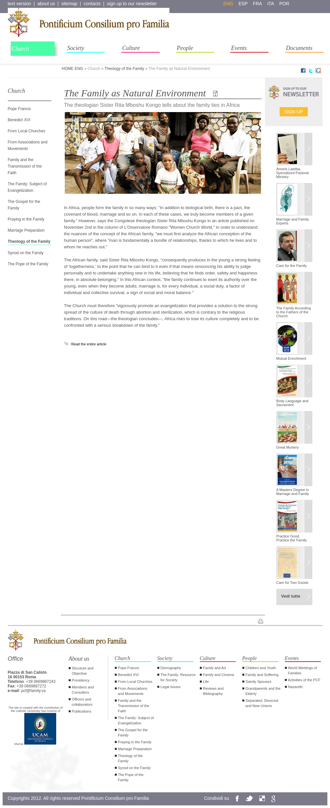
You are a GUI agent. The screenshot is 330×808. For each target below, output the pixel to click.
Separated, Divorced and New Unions (262, 703)
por (284, 3)
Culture (131, 48)
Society (75, 48)
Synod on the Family (25, 253)
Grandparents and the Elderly (263, 691)
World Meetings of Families (302, 670)
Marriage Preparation (26, 230)
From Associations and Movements (133, 691)
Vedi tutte (291, 596)
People (185, 48)
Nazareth (295, 687)
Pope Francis (19, 109)
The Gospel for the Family (133, 732)
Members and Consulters (83, 689)
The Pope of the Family (28, 264)
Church (20, 48)
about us (46, 3)
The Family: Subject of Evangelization (136, 720)
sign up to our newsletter (132, 3)
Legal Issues (171, 687)
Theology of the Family (124, 68)
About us (79, 658)
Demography (171, 668)
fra (257, 3)
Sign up (293, 111)
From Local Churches (26, 131)
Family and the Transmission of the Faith (25, 166)
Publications (81, 711)
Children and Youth (261, 668)
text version (19, 3)
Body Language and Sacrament (292, 403)
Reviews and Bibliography (213, 691)
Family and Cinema (218, 675)
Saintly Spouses (258, 682)
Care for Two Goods (292, 583)
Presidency (81, 680)
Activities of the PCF (304, 680)
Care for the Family (291, 266)
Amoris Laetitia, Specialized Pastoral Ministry (292, 173)
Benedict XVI (19, 120)
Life (206, 682)
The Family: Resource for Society (178, 677)
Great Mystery (287, 447)
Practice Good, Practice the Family (291, 538)
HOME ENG (72, 68)
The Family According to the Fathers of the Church (293, 312)
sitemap (69, 3)
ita (270, 3)
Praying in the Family (26, 219)
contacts (91, 3)
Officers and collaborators (82, 701)
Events (239, 48)
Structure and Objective (83, 670)
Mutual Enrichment (291, 358)
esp (243, 3)
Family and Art (214, 668)
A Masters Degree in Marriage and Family (292, 492)
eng (228, 3)
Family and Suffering (262, 675)
